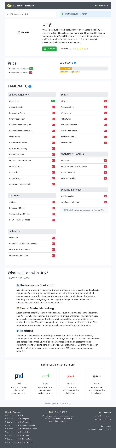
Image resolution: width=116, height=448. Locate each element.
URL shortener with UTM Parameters (20, 442)
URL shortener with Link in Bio (17, 432)
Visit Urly (49, 49)
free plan (24, 68)
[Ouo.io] (71, 376)
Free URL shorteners (102, 419)
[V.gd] (45, 376)
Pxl (19, 383)
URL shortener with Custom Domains (20, 425)
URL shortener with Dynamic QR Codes (21, 429)
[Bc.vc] (97, 376)
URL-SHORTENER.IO (20, 5)
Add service (101, 5)
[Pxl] (19, 376)
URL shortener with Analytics (17, 418)
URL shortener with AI (14, 415)
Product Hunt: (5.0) (74, 49)
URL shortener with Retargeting (18, 439)
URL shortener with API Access (17, 422)
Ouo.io (71, 383)
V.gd (45, 383)
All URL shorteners (103, 416)
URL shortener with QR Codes (17, 435)
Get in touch (106, 426)
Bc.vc (97, 383)
